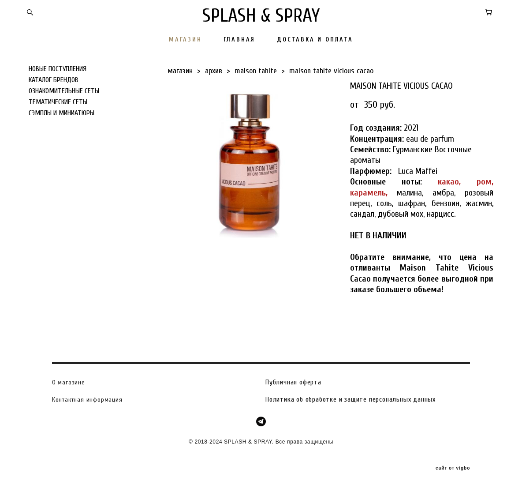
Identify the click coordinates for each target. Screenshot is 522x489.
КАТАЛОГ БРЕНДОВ (53, 80)
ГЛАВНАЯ (240, 39)
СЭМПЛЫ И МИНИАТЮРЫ (61, 113)
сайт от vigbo (453, 468)
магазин (180, 70)
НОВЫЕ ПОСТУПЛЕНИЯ (57, 69)
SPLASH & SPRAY (261, 15)
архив (213, 70)
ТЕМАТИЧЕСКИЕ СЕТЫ (58, 102)
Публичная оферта (293, 382)
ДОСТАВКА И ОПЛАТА (315, 39)
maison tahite (256, 70)
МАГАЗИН (185, 39)
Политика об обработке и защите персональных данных (350, 399)
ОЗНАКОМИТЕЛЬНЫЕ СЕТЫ (64, 91)
